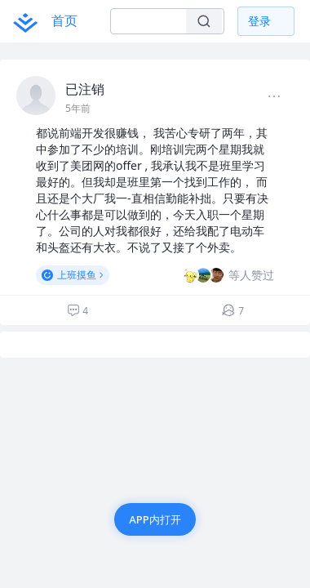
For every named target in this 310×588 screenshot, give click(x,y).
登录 (259, 21)
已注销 (84, 89)
